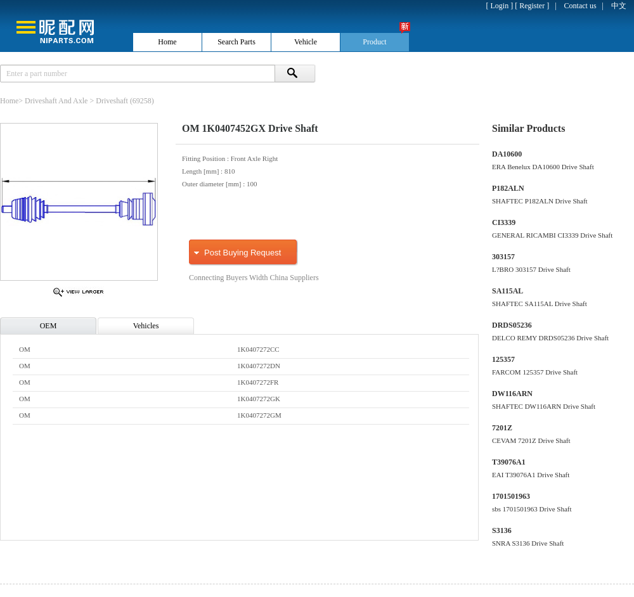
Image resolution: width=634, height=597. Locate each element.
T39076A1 (509, 462)
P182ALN (508, 188)
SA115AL (507, 290)
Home (9, 100)
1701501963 (511, 496)
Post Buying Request (242, 252)
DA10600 (507, 154)
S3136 (502, 530)
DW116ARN (512, 393)
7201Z (502, 427)
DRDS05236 (512, 325)
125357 (503, 359)
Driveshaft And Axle (56, 100)
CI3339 (503, 222)
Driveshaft (112, 100)
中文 (618, 5)
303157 (503, 256)
